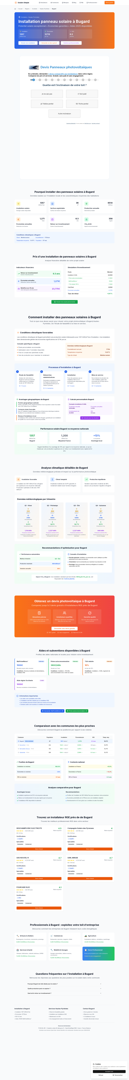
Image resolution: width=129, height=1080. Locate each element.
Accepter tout (109, 1071)
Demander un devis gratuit (49, 43)
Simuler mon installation (28, 43)
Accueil (20, 8)
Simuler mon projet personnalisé (64, 302)
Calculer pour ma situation (90, 418)
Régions (27, 8)
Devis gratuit (109, 2)
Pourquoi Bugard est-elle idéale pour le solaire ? (64, 984)
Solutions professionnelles (71, 43)
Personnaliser (118, 1075)
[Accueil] (15, 8)
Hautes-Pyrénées (44, 8)
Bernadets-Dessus (25, 748)
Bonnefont (22, 745)
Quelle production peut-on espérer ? (64, 988)
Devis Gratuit (39, 849)
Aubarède (22, 752)
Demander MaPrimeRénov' (52, 711)
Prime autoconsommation (77, 711)
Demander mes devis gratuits (64, 628)
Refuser (101, 1075)
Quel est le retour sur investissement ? (64, 993)
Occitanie (34, 8)
